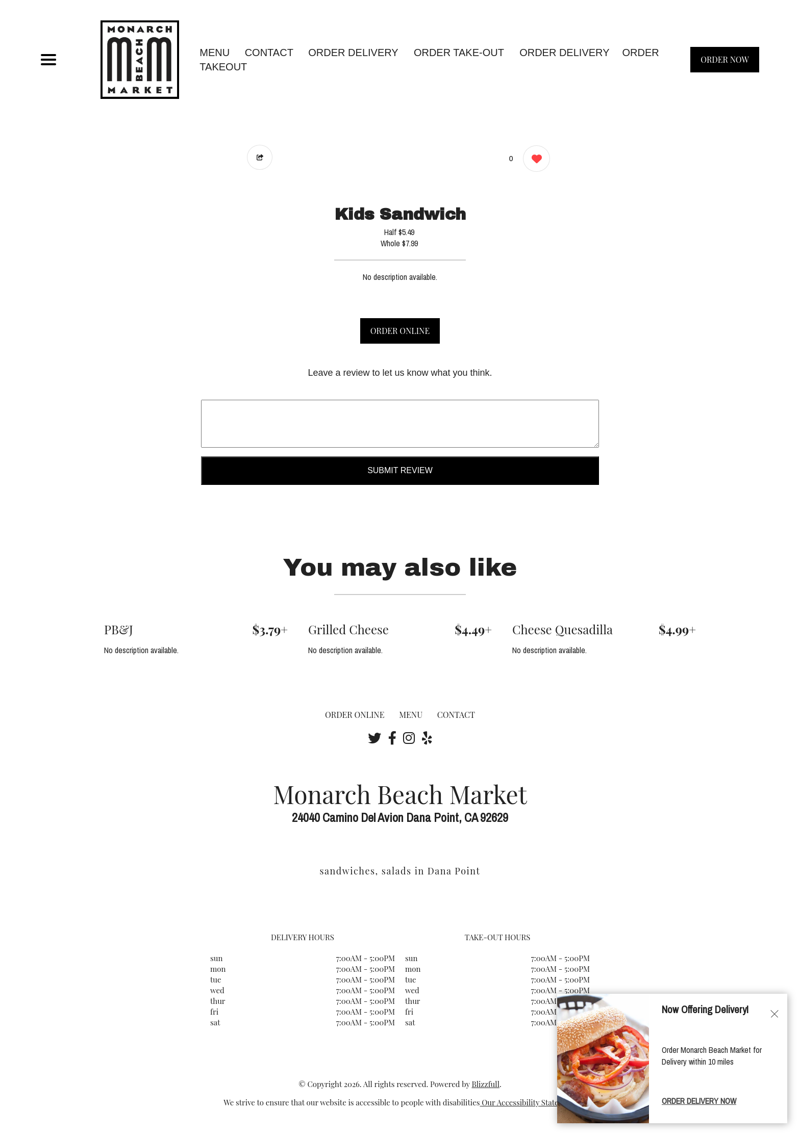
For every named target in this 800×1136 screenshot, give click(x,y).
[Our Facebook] (392, 738)
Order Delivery (353, 52)
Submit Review (400, 470)
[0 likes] (534, 160)
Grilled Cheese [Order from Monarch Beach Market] (348, 629)
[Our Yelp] (427, 738)
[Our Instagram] (409, 738)
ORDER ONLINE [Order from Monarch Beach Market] (354, 714)
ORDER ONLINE (400, 330)
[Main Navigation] (48, 59)
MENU (214, 52)
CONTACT (269, 52)
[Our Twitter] (374, 738)
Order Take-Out (459, 52)
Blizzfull (485, 1084)
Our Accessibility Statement (528, 1102)
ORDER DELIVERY (564, 52)
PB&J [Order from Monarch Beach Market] (118, 629)
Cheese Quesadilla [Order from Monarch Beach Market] (562, 629)
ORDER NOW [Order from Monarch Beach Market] (725, 59)
